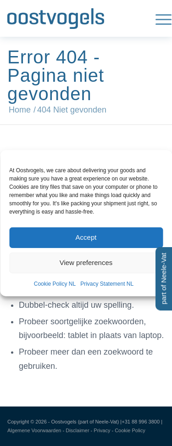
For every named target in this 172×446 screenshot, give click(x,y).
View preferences (86, 262)
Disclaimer (77, 430)
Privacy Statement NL (106, 283)
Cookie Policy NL (55, 283)
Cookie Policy (130, 430)
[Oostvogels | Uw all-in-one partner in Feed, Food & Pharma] (70, 18)
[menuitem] (159, 18)
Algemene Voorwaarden (34, 430)
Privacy (102, 430)
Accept (86, 237)
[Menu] (159, 18)
